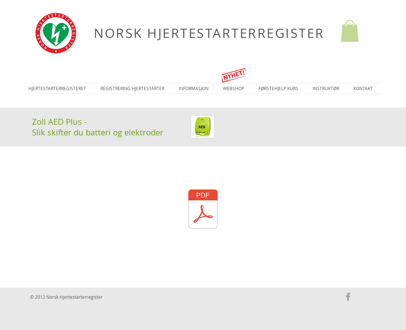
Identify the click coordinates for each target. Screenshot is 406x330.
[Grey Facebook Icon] (348, 296)
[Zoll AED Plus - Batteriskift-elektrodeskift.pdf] (203, 210)
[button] (350, 31)
